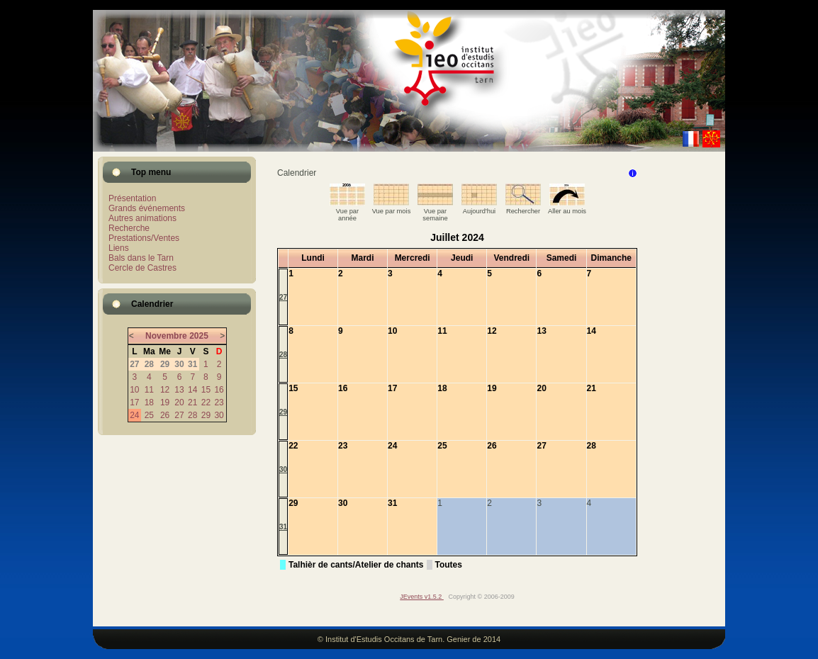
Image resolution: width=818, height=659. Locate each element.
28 (192, 415)
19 (164, 402)
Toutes (448, 565)
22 (206, 402)
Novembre (166, 336)
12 (164, 390)
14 (192, 390)
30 (218, 415)
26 (164, 415)
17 (134, 402)
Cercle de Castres (142, 268)
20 (179, 402)
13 (179, 390)
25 (149, 415)
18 (149, 402)
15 (206, 390)
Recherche (129, 228)
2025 (198, 336)
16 (218, 390)
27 (179, 415)
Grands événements (146, 208)
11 (149, 390)
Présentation (132, 198)
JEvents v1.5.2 (422, 596)
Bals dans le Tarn (141, 258)
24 (134, 415)
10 (134, 390)
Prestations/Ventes (143, 238)
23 (218, 402)
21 (192, 402)
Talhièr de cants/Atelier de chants (356, 565)
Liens (118, 248)
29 (206, 415)
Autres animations (142, 218)
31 (283, 527)
